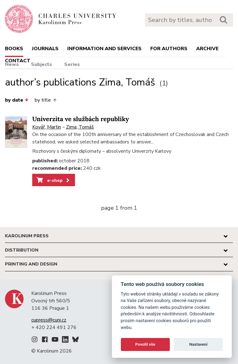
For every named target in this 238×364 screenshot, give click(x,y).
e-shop (53, 180)
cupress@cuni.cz (48, 320)
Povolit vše (145, 344)
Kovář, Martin (46, 127)
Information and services (104, 48)
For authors (168, 48)
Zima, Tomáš (80, 127)
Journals (45, 48)
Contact (17, 60)
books (14, 48)
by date (17, 100)
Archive (207, 48)
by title (45, 100)
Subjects (41, 64)
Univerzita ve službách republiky (80, 119)
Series (72, 64)
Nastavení (198, 344)
